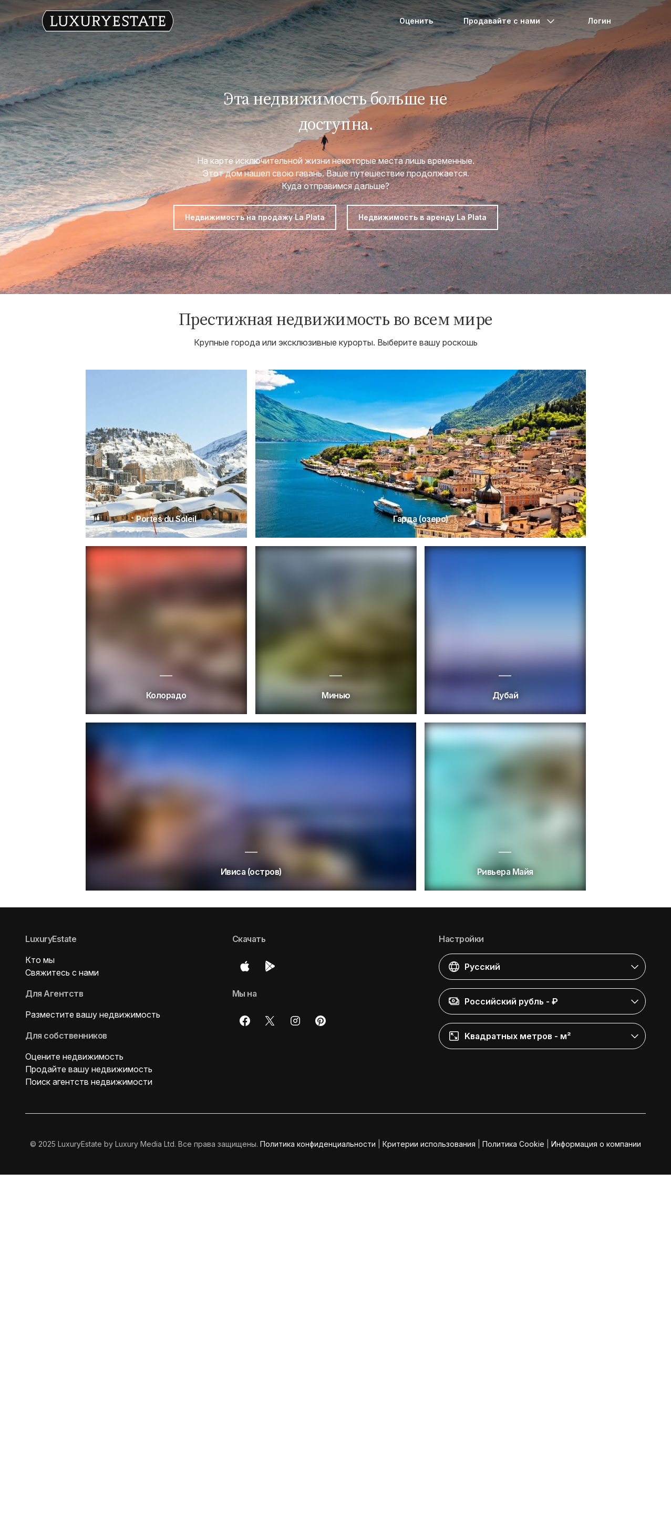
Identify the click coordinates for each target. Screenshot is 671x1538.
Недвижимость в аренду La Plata (422, 217)
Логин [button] (599, 20)
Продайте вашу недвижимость (88, 1069)
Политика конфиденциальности (318, 1143)
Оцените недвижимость (74, 1056)
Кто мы (40, 960)
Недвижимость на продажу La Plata (255, 217)
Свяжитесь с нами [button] (62, 972)
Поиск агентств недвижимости (88, 1081)
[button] (542, 967)
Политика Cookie (513, 1143)
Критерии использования (429, 1143)
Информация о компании (596, 1143)
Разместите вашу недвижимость (92, 1014)
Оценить (416, 20)
